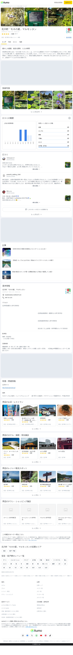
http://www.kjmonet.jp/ (8, 388)
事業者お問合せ (41, 605)
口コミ (15, 42)
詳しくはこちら (33, 540)
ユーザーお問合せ (38, 641)
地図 (20, 42)
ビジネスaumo (5, 608)
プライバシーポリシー (55, 641)
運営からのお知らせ (14, 641)
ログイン (68, 2)
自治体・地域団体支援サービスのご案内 (12, 617)
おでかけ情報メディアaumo (9, 605)
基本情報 (68, 37)
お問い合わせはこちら (31, 626)
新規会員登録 (58, 2)
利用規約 (46, 641)
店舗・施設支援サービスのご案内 (10, 611)
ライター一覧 (40, 594)
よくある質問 (29, 641)
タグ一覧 (39, 591)
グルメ (3, 588)
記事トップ (40, 585)
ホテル (3, 585)
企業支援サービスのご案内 (8, 614)
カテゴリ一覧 (40, 597)
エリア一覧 (40, 588)
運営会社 (5, 641)
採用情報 (22, 641)
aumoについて (66, 641)
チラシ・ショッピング (7, 594)
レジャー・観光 (6, 591)
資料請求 (39, 608)
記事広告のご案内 (41, 611)
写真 (9, 42)
